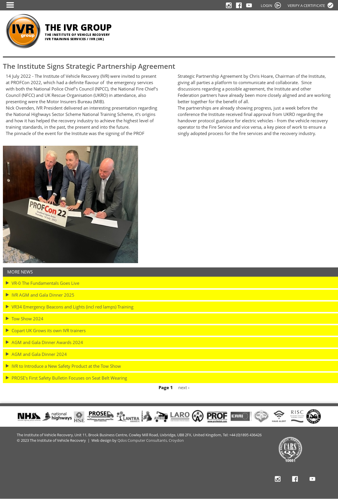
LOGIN (266, 5)
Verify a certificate (306, 5)
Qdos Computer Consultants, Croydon (150, 440)
